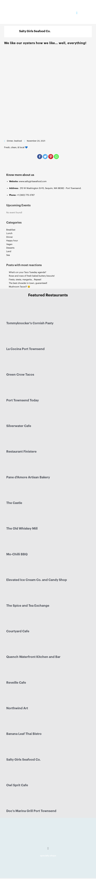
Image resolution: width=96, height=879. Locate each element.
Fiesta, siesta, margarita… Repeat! (25, 280)
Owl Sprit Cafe (17, 785)
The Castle (14, 503)
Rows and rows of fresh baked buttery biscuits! (32, 276)
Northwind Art (17, 708)
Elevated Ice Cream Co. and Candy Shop (36, 579)
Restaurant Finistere (21, 451)
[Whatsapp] (56, 156)
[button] (76, 13)
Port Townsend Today (22, 400)
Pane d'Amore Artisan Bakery (28, 477)
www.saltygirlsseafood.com (33, 181)
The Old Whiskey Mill (22, 528)
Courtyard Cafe (17, 631)
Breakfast (10, 230)
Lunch (9, 233)
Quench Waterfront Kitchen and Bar (33, 656)
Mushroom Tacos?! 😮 (20, 287)
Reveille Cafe (16, 682)
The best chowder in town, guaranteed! (28, 283)
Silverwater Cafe (18, 426)
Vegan (9, 244)
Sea (8, 255)
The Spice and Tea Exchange (27, 605)
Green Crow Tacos (20, 374)
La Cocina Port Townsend (25, 349)
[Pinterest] (50, 156)
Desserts (10, 248)
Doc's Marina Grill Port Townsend (31, 811)
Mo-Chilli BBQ (17, 554)
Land (8, 251)
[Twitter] (45, 156)
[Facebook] (39, 156)
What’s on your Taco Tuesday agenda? (27, 272)
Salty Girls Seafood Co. (23, 759)
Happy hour (12, 241)
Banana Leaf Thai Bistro (24, 733)
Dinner (9, 237)
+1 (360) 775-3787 (26, 195)
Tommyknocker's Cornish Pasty (29, 323)
